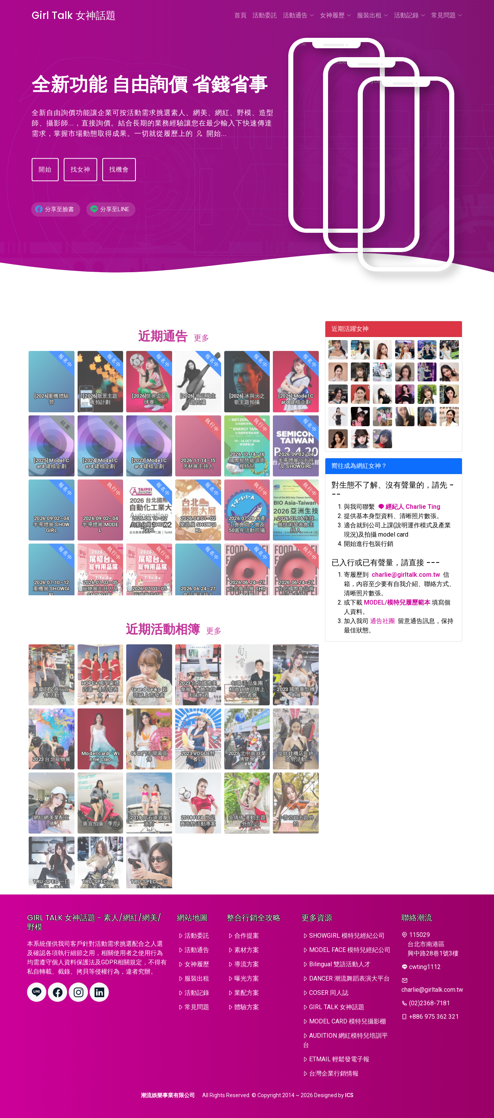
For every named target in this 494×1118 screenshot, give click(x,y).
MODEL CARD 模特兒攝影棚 (347, 1021)
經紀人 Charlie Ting (409, 506)
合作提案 (246, 935)
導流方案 (246, 964)
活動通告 (298, 15)
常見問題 (446, 15)
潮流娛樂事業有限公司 (168, 1095)
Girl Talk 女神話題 (74, 15)
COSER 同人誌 (329, 992)
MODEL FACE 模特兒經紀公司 (350, 950)
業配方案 (246, 992)
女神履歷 (335, 15)
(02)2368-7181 (429, 1003)
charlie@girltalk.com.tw (406, 574)
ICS (349, 1095)
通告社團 (382, 621)
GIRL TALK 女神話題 (336, 1007)
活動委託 (264, 15)
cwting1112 (425, 967)
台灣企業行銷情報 (334, 1073)
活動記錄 (409, 15)
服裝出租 (372, 15)
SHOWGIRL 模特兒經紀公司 (347, 935)
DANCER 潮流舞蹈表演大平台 (349, 978)
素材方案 (246, 950)
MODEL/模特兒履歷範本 (397, 602)
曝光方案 (246, 978)
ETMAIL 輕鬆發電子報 (339, 1059)
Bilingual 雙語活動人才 (339, 964)
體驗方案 (246, 1007)
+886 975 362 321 (434, 1016)
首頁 (240, 15)
